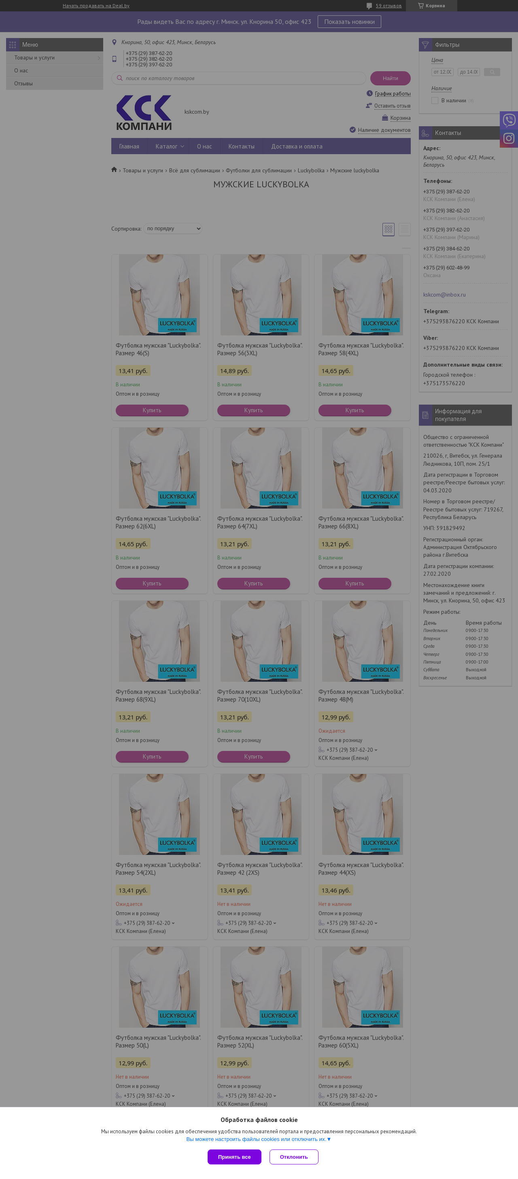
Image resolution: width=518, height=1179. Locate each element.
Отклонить (294, 1157)
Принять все (234, 1157)
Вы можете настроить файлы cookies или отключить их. (256, 1139)
